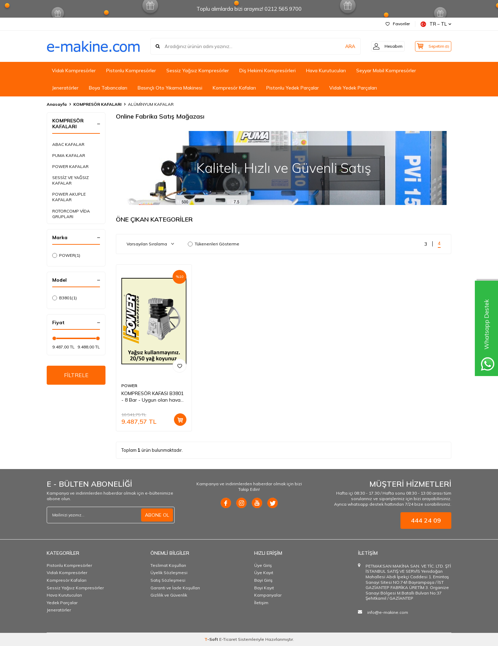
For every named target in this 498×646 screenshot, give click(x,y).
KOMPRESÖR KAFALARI (97, 104)
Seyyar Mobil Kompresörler (386, 70)
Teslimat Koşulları (168, 565)
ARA (343, 46)
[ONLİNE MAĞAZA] (283, 168)
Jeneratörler (65, 88)
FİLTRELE (76, 375)
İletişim (261, 602)
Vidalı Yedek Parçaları (353, 88)
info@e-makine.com (387, 612)
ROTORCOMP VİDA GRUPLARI (71, 213)
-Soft (211, 639)
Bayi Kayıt (264, 587)
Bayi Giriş (263, 580)
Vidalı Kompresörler (74, 70)
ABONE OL (157, 515)
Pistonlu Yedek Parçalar (292, 88)
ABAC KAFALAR (68, 144)
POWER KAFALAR (70, 166)
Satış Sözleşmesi (167, 580)
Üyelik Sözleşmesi (168, 572)
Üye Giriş (263, 565)
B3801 (64, 298)
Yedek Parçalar (62, 602)
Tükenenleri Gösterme (213, 243)
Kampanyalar (268, 595)
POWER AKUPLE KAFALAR (69, 196)
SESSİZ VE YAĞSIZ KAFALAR (70, 180)
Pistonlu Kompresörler (131, 70)
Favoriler (398, 23)
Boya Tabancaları (108, 88)
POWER (66, 255)
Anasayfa (57, 104)
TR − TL (436, 24)
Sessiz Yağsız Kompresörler (197, 70)
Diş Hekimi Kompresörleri (267, 70)
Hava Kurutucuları (326, 70)
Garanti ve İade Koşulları (175, 587)
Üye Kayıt (263, 572)
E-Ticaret (228, 639)
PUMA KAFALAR (68, 155)
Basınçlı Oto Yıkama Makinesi (170, 88)
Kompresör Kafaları (234, 88)
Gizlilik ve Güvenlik (168, 595)
